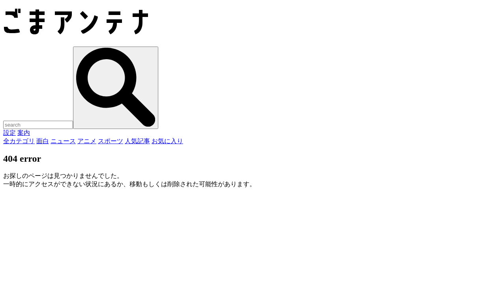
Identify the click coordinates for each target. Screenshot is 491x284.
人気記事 (137, 141)
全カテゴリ (19, 141)
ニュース (63, 141)
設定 (9, 132)
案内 (23, 132)
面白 (42, 141)
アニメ (86, 141)
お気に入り (167, 141)
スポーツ (110, 141)
